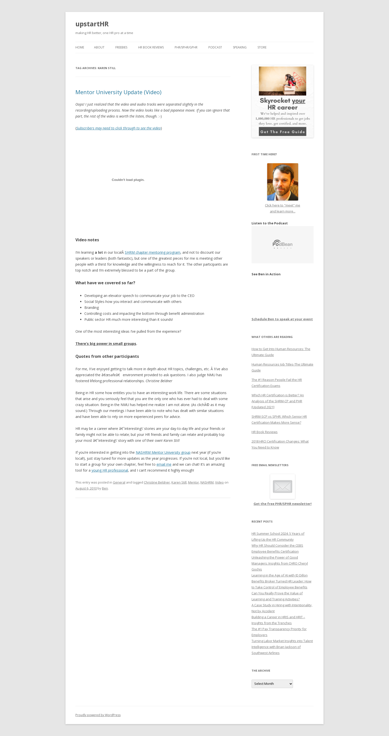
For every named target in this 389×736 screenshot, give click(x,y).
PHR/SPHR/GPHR (186, 47)
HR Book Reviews (151, 47)
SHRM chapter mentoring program (152, 252)
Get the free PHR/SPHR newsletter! (283, 503)
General (119, 482)
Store (262, 47)
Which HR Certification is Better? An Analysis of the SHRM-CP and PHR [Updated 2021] (278, 401)
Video (219, 482)
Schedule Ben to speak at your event (282, 319)
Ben (105, 488)
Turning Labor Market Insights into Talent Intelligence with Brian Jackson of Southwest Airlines (282, 647)
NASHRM (207, 482)
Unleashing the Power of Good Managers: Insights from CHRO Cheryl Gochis (280, 563)
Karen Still (179, 482)
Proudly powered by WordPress (98, 715)
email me (164, 464)
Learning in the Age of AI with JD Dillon (280, 575)
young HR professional (110, 470)
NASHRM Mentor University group (163, 452)
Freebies (121, 47)
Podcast (215, 47)
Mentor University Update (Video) (118, 92)
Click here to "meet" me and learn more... (282, 205)
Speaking (240, 47)
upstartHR (92, 23)
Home (79, 47)
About (99, 47)
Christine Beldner (157, 482)
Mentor (193, 482)
